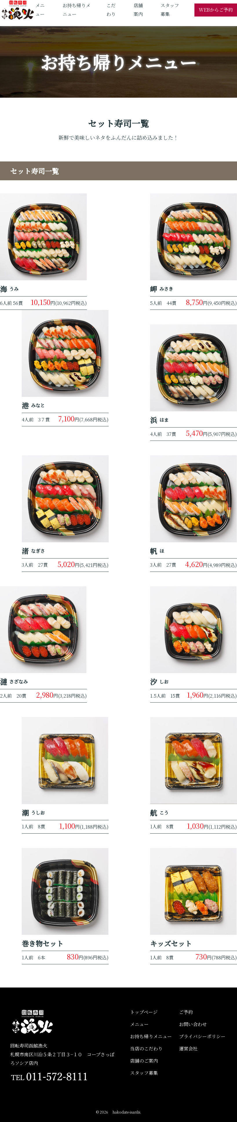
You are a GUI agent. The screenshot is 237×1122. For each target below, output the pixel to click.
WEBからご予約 (216, 9)
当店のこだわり (146, 1048)
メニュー (139, 1024)
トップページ (144, 1012)
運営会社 (188, 1048)
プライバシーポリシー (202, 1036)
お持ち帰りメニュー (151, 1036)
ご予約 (186, 1012)
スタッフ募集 (144, 1073)
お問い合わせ (193, 1024)
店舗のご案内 (144, 1060)
